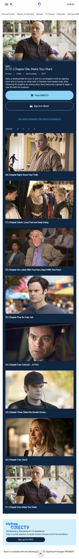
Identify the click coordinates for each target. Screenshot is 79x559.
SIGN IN (70, 4)
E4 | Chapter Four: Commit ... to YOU (21, 364)
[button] (6, 4)
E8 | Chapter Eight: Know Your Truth (21, 174)
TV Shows (50, 14)
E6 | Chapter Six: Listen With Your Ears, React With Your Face (33, 269)
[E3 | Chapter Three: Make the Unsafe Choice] (39, 393)
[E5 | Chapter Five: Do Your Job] (39, 298)
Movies (39, 14)
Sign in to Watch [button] (39, 106)
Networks (61, 14)
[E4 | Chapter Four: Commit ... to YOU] (39, 346)
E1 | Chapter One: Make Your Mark (21, 507)
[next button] (34, 129)
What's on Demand (25, 14)
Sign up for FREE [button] (25, 539)
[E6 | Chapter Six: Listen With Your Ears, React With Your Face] (39, 250)
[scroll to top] (40, 554)
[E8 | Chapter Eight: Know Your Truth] (39, 156)
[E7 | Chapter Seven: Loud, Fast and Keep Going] (39, 203)
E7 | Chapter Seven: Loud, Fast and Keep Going (26, 222)
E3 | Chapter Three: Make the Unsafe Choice (25, 412)
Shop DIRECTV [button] (39, 95)
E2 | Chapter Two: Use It (16, 459)
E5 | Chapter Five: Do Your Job (19, 317)
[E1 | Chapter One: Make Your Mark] (39, 488)
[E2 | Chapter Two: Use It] (39, 440)
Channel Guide (8, 14)
